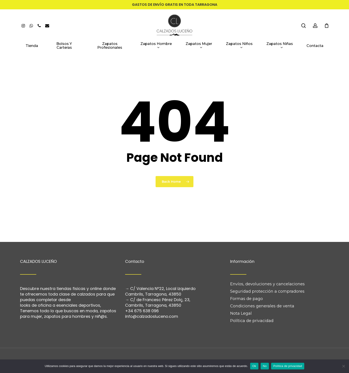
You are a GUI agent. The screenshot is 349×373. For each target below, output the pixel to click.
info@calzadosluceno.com (151, 303)
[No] (343, 366)
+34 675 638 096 (142, 298)
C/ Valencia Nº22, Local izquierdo (163, 275)
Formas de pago (246, 285)
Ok (254, 366)
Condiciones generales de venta (262, 293)
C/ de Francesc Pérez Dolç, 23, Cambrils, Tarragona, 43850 (157, 289)
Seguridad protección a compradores (267, 278)
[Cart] (326, 25)
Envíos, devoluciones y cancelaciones (267, 271)
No (265, 366)
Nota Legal (241, 300)
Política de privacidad (252, 307)
